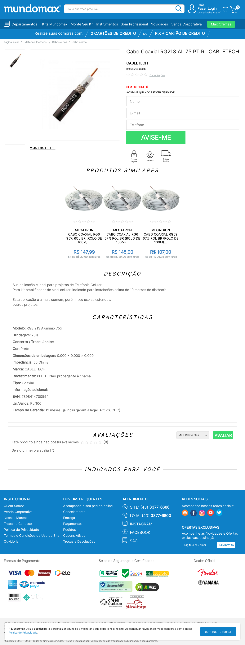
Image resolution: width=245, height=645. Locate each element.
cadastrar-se (209, 12)
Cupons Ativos (74, 535)
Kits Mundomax (55, 24)
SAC (134, 541)
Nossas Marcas (16, 518)
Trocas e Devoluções (79, 541)
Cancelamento (74, 512)
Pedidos (69, 530)
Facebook (140, 532)
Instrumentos (107, 24)
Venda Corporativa (186, 24)
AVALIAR (223, 435)
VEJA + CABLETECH (42, 148)
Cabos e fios (59, 42)
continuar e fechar (218, 632)
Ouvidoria (11, 541)
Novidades (159, 24)
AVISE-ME (156, 137)
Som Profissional (134, 24)
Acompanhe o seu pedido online (88, 506)
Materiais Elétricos (35, 42)
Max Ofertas (221, 24)
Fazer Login (207, 9)
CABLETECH (137, 63)
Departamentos (24, 24)
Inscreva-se (226, 544)
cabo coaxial (80, 42)
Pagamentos (72, 524)
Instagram (141, 524)
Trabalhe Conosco (18, 524)
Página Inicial (11, 42)
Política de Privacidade (21, 530)
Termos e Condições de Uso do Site (31, 535)
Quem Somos (14, 506)
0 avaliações (157, 75)
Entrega (69, 518)
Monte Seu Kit (82, 24)
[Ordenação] (192, 435)
